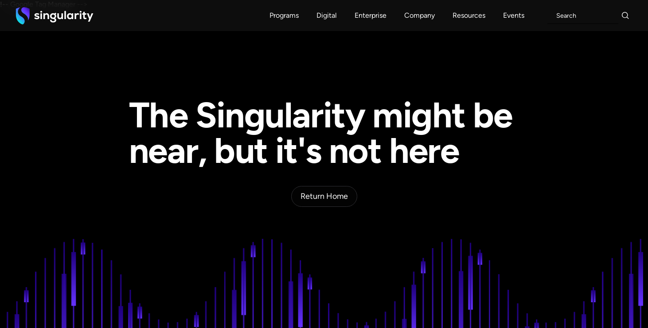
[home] (55, 15)
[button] (284, 15)
